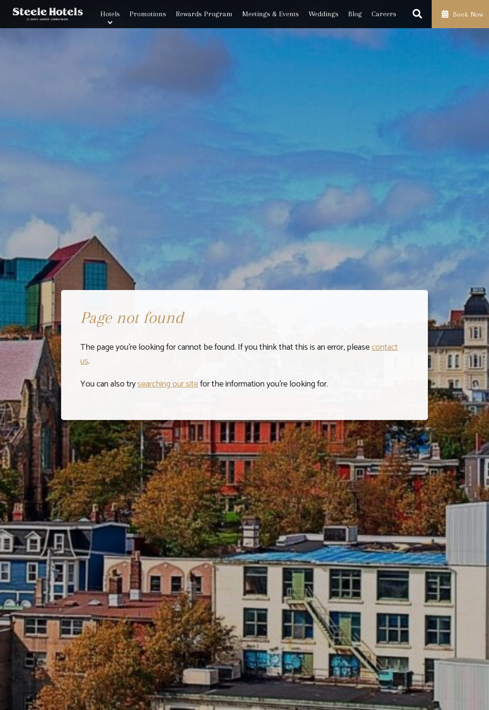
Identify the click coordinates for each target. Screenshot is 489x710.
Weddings (323, 14)
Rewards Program (204, 14)
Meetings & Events (270, 14)
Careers (384, 14)
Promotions (147, 14)
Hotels (110, 14)
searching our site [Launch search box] (168, 384)
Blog (355, 14)
